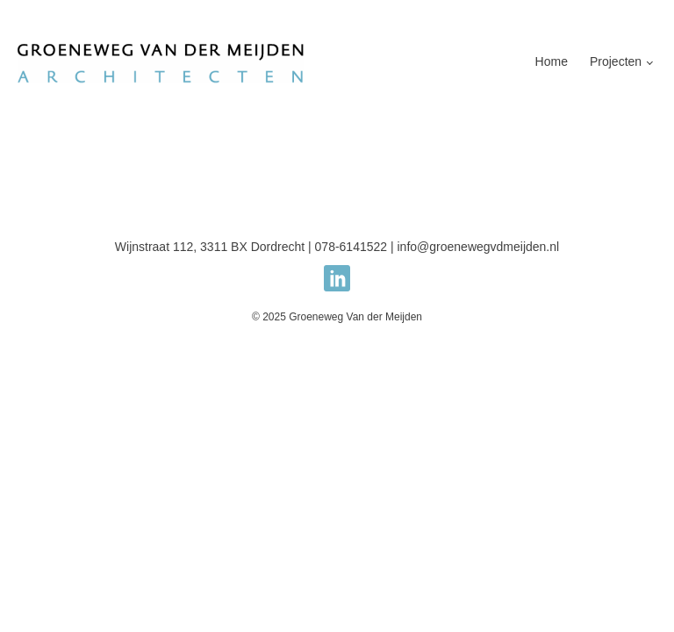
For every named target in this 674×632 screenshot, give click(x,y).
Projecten (616, 61)
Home (551, 61)
